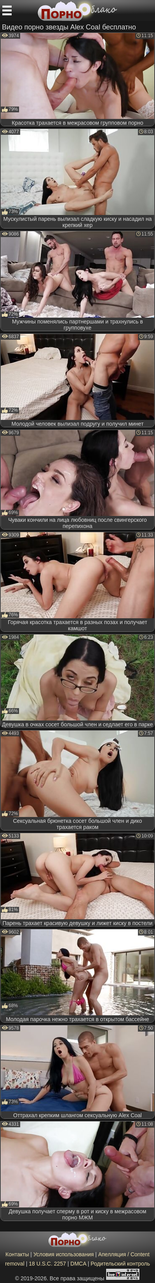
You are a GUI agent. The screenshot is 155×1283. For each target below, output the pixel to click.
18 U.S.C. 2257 (47, 1264)
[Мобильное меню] (7, 10)
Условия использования (63, 1254)
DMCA (78, 1264)
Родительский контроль (120, 1264)
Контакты (17, 1254)
